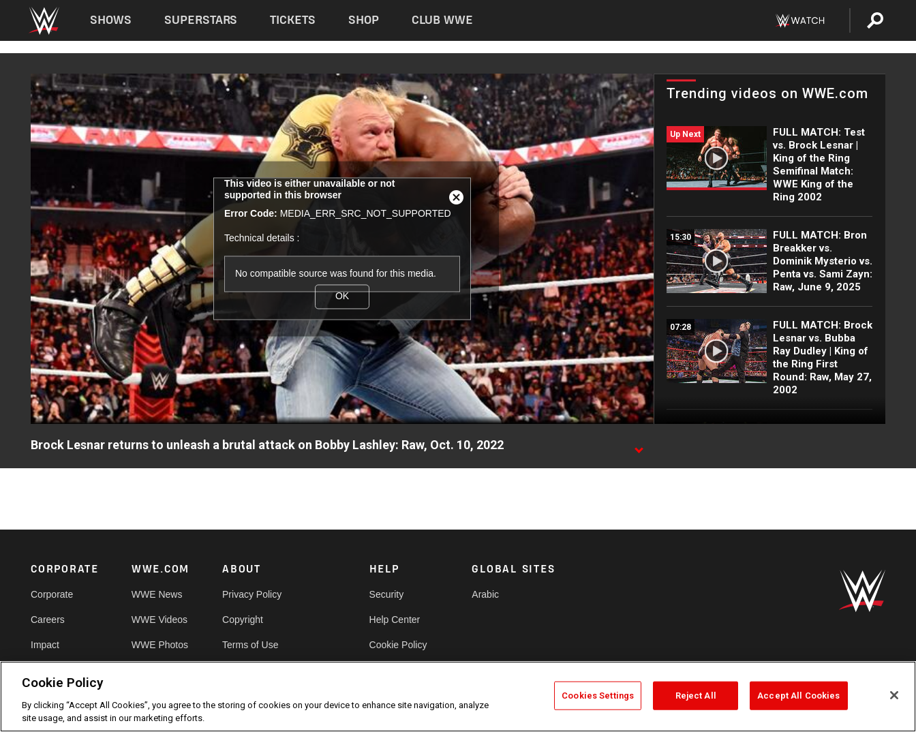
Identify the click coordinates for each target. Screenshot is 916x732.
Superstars (201, 20)
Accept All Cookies (798, 695)
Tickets (293, 20)
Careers (48, 619)
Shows (111, 20)
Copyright (242, 619)
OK (342, 296)
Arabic (485, 594)
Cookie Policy (398, 644)
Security (386, 594)
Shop (363, 20)
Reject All (695, 695)
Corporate (52, 594)
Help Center (395, 619)
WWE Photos (160, 644)
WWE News (157, 594)
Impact (45, 644)
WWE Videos (159, 619)
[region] (458, 696)
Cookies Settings (598, 695)
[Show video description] (639, 446)
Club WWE (442, 20)
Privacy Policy (251, 594)
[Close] (894, 695)
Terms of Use (250, 644)
